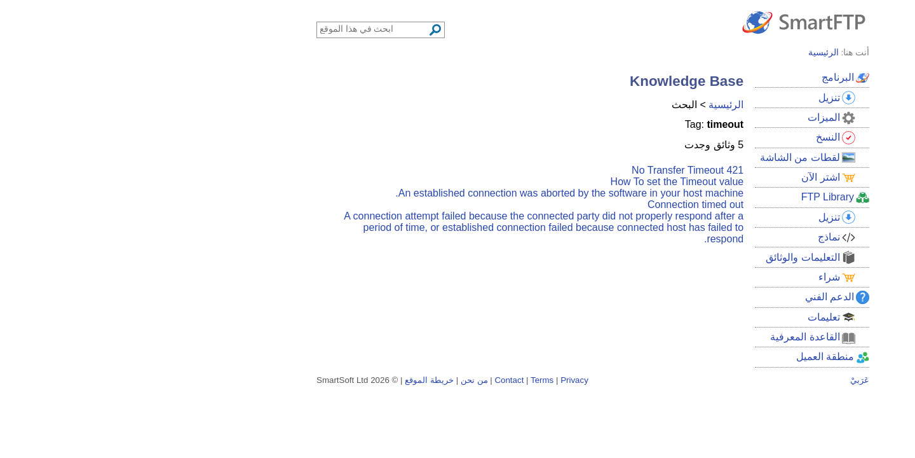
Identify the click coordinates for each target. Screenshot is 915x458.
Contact (373, 380)
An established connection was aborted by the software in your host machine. (434, 193)
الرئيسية (590, 104)
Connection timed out (560, 204)
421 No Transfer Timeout (552, 170)
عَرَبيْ (724, 380)
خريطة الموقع (293, 380)
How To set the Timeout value (542, 181)
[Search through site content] (238, 29)
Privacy (439, 380)
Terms (406, 380)
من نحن (339, 380)
